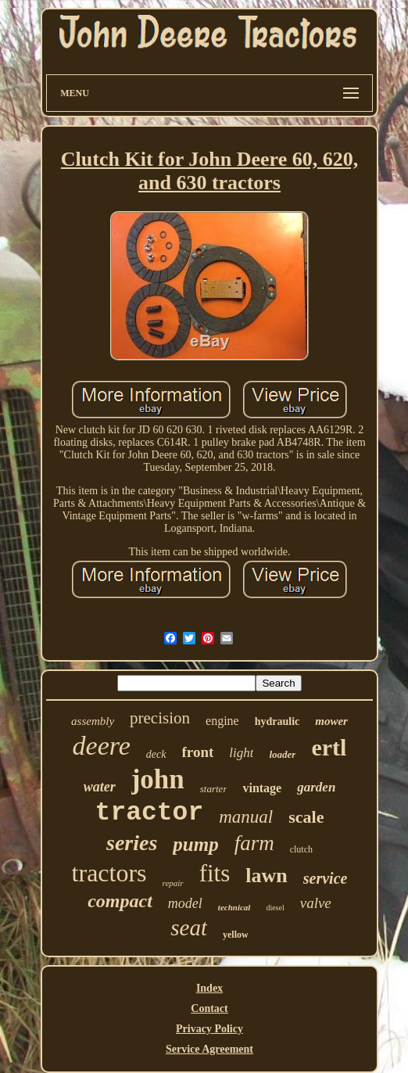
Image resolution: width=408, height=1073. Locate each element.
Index (209, 988)
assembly (92, 721)
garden (316, 787)
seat (188, 927)
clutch (301, 849)
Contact (209, 1008)
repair (173, 883)
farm (254, 843)
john (157, 779)
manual (246, 817)
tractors (109, 873)
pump (195, 844)
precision (160, 718)
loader (282, 754)
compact (120, 901)
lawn (266, 875)
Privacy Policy (209, 1029)
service (325, 878)
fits (215, 873)
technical (234, 907)
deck (156, 754)
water (100, 787)
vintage (261, 788)
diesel (275, 907)
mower (331, 721)
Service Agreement (209, 1049)
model (185, 903)
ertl (328, 747)
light (241, 752)
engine (222, 720)
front (198, 752)
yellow (236, 934)
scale (306, 817)
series (131, 843)
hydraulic (277, 721)
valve (315, 903)
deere (102, 745)
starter (213, 789)
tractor (149, 812)
